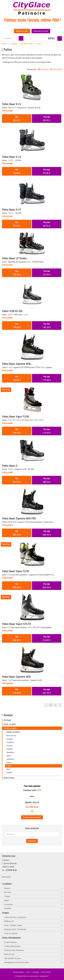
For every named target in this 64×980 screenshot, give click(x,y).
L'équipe (7, 896)
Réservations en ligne (41, 31)
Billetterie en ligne (22, 31)
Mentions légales (18, 972)
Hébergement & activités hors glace (16, 962)
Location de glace (10, 942)
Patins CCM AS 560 (12, 311)
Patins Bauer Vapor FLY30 (15, 571)
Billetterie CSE (9, 921)
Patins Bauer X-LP (11, 209)
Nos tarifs (7, 892)
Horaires (7, 888)
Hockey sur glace (27, 44)
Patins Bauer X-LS (11, 104)
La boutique (8, 904)
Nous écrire (6, 877)
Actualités (7, 908)
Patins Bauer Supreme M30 (16, 676)
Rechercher (32, 841)
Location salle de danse (12, 946)
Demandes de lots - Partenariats (15, 929)
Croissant (43, 69)
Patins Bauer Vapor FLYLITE (16, 624)
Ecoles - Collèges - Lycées (13, 925)
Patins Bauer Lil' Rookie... (15, 258)
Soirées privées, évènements (14, 950)
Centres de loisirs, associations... (15, 917)
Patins (39, 44)
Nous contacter (46, 972)
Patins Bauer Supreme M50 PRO (19, 518)
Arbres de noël (9, 954)
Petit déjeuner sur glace (12, 958)
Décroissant (56, 69)
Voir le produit (7, 111)
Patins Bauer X (9, 465)
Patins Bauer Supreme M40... (17, 364)
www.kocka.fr (44, 976)
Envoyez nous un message (32, 817)
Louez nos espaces (11, 933)
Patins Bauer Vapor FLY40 (15, 416)
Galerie (6, 900)
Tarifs (28, 972)
